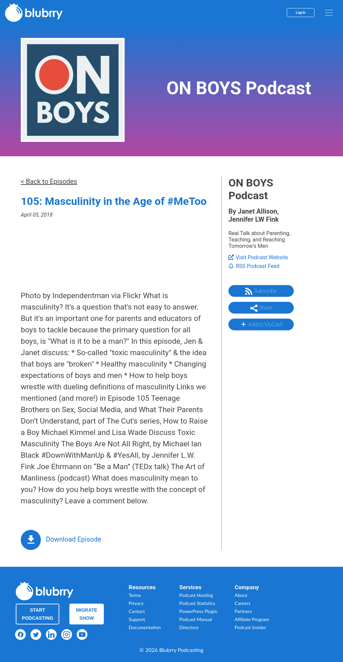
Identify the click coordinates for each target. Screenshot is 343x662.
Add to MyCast (261, 324)
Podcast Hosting (196, 595)
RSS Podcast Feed (253, 266)
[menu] (329, 12)
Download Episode (73, 539)
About (241, 595)
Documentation (145, 627)
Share (261, 308)
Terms (135, 595)
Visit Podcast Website (258, 257)
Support (137, 619)
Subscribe (261, 291)
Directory (189, 627)
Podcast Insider (250, 627)
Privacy (136, 603)
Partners (243, 611)
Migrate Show (86, 614)
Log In (300, 12)
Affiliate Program (252, 619)
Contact (137, 611)
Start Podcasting (37, 614)
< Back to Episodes (49, 181)
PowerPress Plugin (198, 611)
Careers (243, 603)
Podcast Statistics (197, 603)
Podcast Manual (195, 619)
